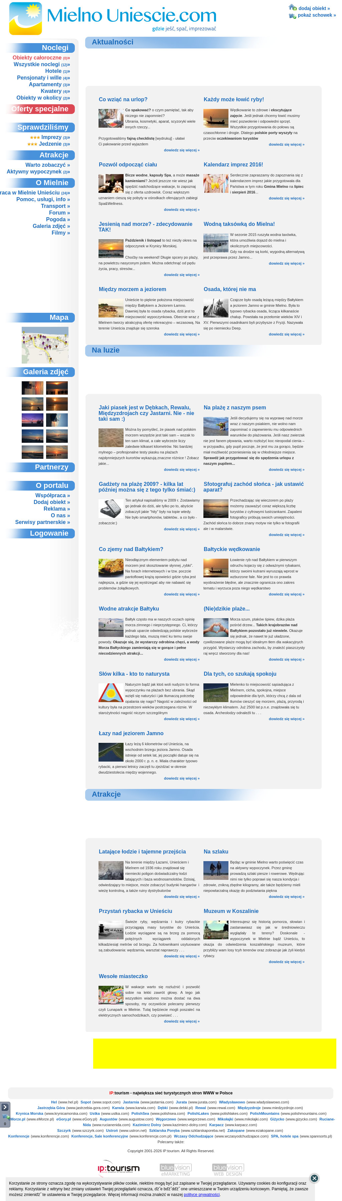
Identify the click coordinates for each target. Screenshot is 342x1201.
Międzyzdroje (249, 1108)
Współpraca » (52, 495)
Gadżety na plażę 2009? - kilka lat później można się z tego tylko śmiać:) (147, 487)
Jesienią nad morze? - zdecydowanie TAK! (145, 227)
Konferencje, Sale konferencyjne (99, 1136)
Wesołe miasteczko (123, 976)
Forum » (59, 213)
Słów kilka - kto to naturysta (134, 674)
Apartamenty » (49, 84)
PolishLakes (198, 1113)
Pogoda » (58, 219)
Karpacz (216, 1125)
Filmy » (61, 233)
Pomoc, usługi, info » (43, 199)
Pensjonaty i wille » (43, 78)
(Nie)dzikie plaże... (227, 609)
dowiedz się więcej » (182, 150)
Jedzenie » (48, 144)
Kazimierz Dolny (147, 1125)
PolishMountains (265, 1113)
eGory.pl (63, 1119)
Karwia (118, 1108)
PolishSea (140, 1113)
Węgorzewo (166, 1119)
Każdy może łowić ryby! (234, 99)
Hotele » (57, 71)
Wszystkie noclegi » (42, 64)
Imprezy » (50, 137)
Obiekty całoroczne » (41, 57)
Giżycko (277, 1119)
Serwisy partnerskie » (42, 522)
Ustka (95, 1113)
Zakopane (235, 1130)
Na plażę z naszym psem (235, 407)
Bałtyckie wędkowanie (232, 549)
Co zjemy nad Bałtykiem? (131, 549)
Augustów (108, 1119)
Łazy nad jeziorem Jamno (131, 733)
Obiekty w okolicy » (43, 98)
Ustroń (112, 1130)
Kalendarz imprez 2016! (233, 164)
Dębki (163, 1108)
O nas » (60, 515)
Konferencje (19, 1136)
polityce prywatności (201, 1194)
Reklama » (57, 509)
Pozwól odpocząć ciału (128, 164)
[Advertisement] (44, 274)
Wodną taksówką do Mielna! (239, 224)
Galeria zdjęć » (51, 226)
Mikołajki (225, 1119)
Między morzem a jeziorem (132, 289)
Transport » (55, 206)
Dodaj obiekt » (52, 502)
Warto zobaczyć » (47, 165)
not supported (45, 575)
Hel (54, 1102)
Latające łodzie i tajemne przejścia (142, 851)
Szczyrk (64, 1130)
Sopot (85, 1102)
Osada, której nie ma (230, 289)
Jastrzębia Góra (51, 1108)
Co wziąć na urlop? (123, 99)
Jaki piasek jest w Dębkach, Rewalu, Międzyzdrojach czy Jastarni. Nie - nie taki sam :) (146, 413)
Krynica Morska (29, 1113)
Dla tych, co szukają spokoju (240, 674)
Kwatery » (55, 91)
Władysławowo (232, 1102)
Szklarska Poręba (164, 1130)
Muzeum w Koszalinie (231, 911)
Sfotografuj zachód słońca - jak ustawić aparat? (253, 487)
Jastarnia (131, 1102)
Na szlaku (216, 851)
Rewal (200, 1108)
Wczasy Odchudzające (193, 1136)
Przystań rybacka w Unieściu (135, 911)
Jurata (181, 1102)
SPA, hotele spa (284, 1136)
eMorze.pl (16, 1119)
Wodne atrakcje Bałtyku (129, 609)
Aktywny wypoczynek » (38, 171)
